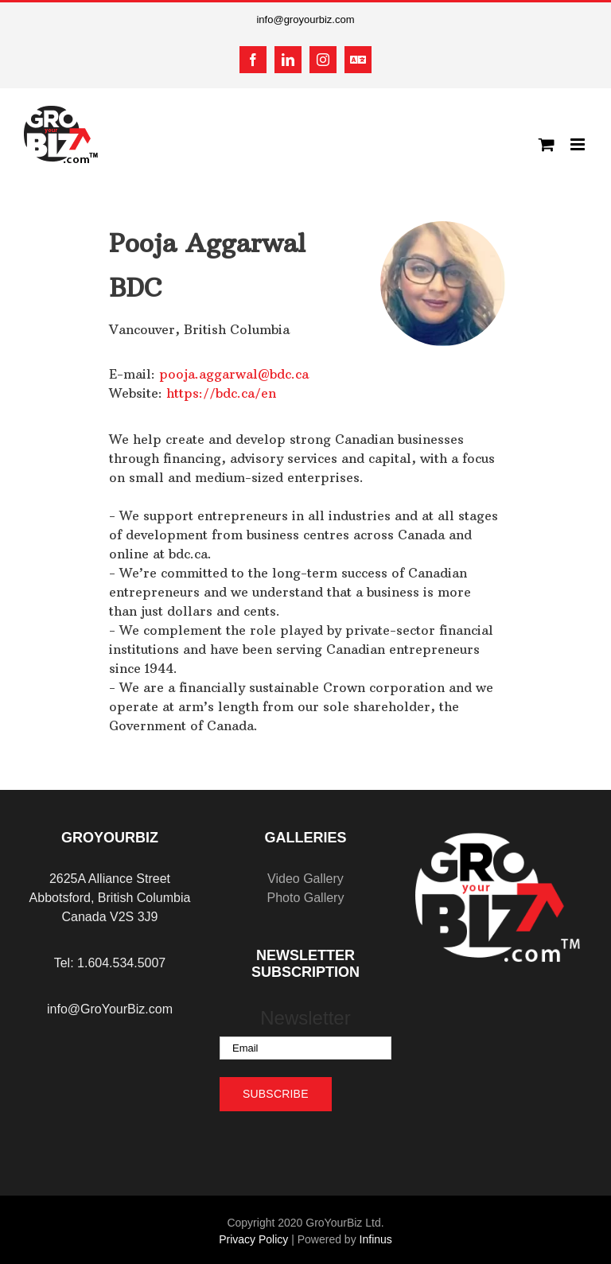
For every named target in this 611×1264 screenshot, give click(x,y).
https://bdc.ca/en (221, 393)
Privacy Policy (253, 1239)
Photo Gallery (305, 897)
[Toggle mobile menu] (578, 144)
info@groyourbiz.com (305, 19)
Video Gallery (305, 878)
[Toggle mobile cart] (547, 144)
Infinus (376, 1239)
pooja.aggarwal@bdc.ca (234, 374)
